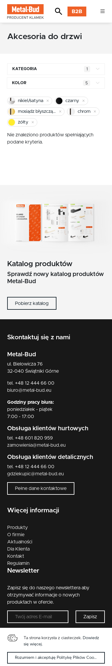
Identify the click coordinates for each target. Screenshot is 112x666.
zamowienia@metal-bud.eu (36, 445)
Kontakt (15, 556)
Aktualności (19, 541)
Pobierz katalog (32, 303)
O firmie (15, 534)
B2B (77, 11)
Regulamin (18, 563)
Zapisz (90, 616)
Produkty (17, 527)
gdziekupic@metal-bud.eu (35, 473)
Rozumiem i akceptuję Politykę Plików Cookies (58, 658)
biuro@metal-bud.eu (29, 390)
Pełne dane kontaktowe (41, 488)
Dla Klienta (18, 549)
